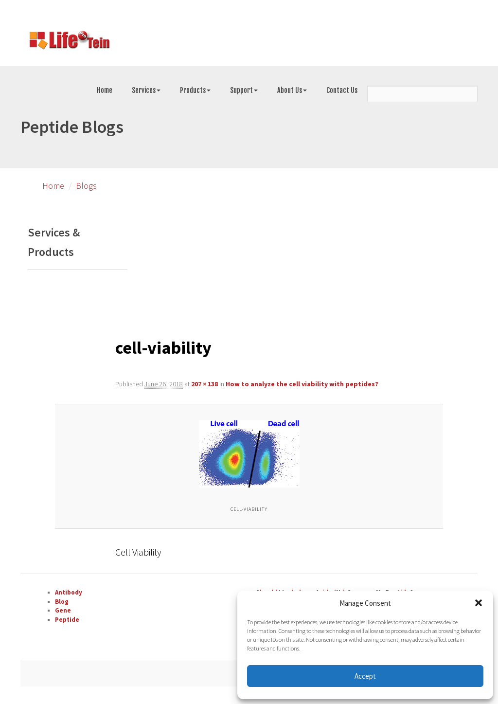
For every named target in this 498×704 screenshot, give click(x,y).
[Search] (422, 94)
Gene (63, 610)
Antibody (68, 592)
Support (244, 90)
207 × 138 (204, 383)
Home (104, 90)
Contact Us (341, 90)
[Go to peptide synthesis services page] (69, 42)
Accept (365, 676)
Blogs (86, 185)
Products (195, 90)
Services (146, 90)
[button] (478, 603)
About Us (292, 90)
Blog (62, 601)
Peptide (67, 619)
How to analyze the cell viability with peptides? (302, 383)
